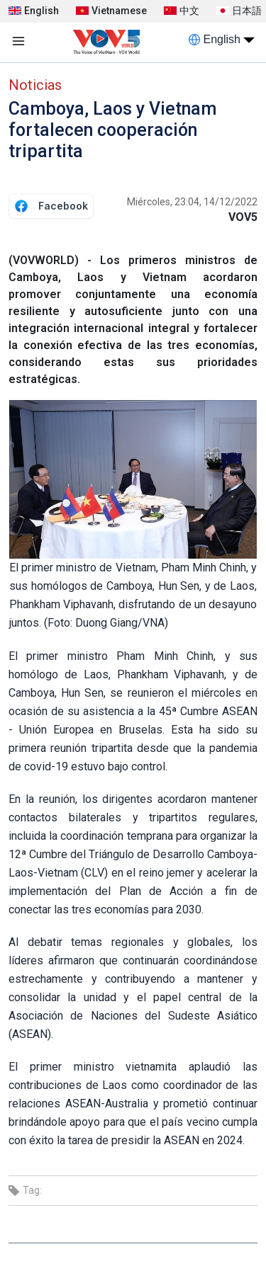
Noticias (35, 84)
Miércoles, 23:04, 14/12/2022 (192, 201)
